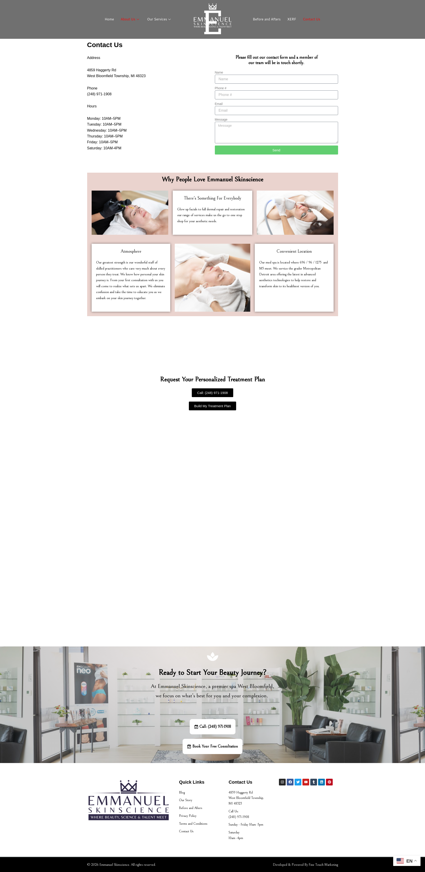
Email (219, 104)
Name (219, 72)
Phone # (221, 88)
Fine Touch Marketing (323, 865)
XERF (291, 19)
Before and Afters (267, 19)
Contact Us (311, 19)
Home (109, 19)
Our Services (159, 19)
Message (221, 119)
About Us (130, 19)
